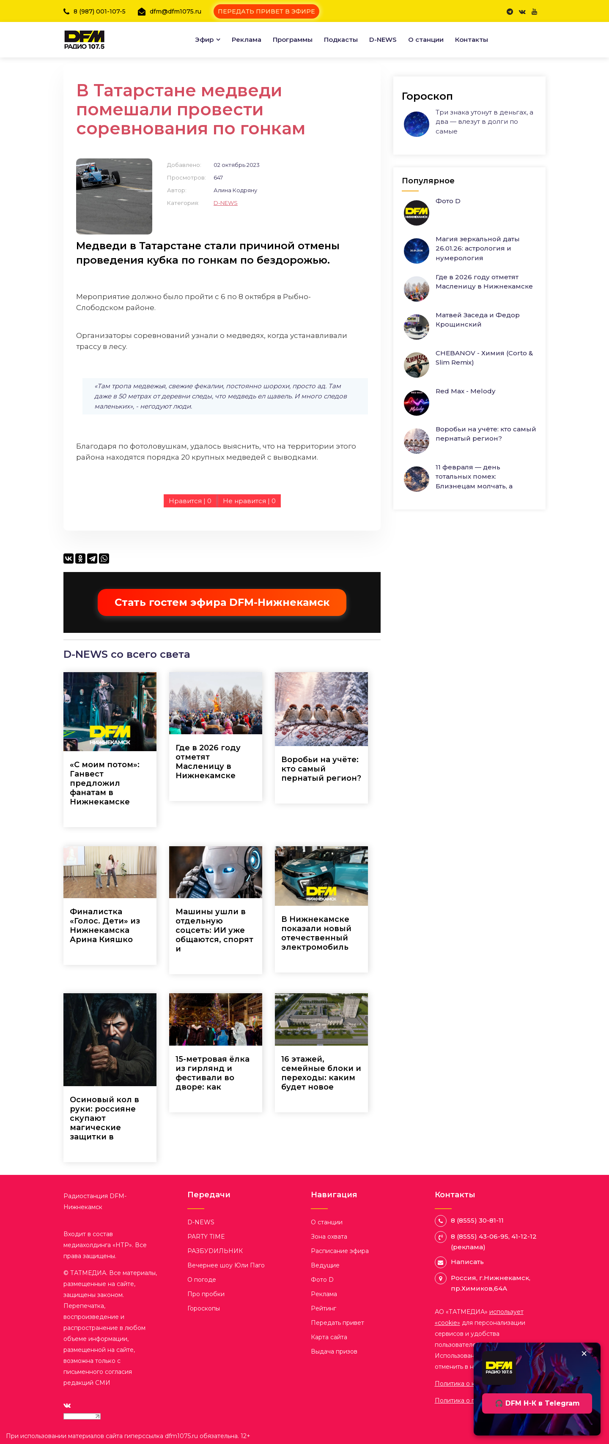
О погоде (201, 1279)
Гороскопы (203, 1308)
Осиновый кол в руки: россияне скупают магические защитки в (104, 1118)
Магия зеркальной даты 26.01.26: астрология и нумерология (478, 248)
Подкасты (341, 39)
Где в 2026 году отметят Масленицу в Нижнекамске (208, 761)
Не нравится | (249, 501)
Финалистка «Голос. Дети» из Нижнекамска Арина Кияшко (105, 925)
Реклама (246, 39)
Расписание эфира (340, 1251)
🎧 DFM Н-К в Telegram (537, 1403)
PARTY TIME (206, 1236)
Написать (467, 1262)
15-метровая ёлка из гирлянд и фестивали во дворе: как (213, 1073)
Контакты (471, 39)
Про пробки (206, 1294)
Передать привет (337, 1323)
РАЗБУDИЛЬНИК (215, 1251)
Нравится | (190, 501)
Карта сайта (329, 1337)
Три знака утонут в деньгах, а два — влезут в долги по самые (484, 121)
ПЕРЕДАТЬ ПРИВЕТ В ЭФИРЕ (266, 11)
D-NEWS (383, 39)
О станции (426, 39)
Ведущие (325, 1265)
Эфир (204, 39)
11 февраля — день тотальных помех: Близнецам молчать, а (474, 476)
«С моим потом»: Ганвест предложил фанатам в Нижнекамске (105, 783)
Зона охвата (329, 1236)
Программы (293, 39)
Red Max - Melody (465, 391)
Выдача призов (334, 1351)
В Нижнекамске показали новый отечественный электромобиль (316, 933)
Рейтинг (323, 1308)
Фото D (448, 201)
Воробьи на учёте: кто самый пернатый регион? (321, 769)
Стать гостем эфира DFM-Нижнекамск (222, 602)
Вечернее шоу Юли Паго (226, 1265)
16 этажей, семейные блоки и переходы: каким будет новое (321, 1073)
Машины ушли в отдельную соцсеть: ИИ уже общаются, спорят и (214, 930)
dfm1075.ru (182, 1436)
